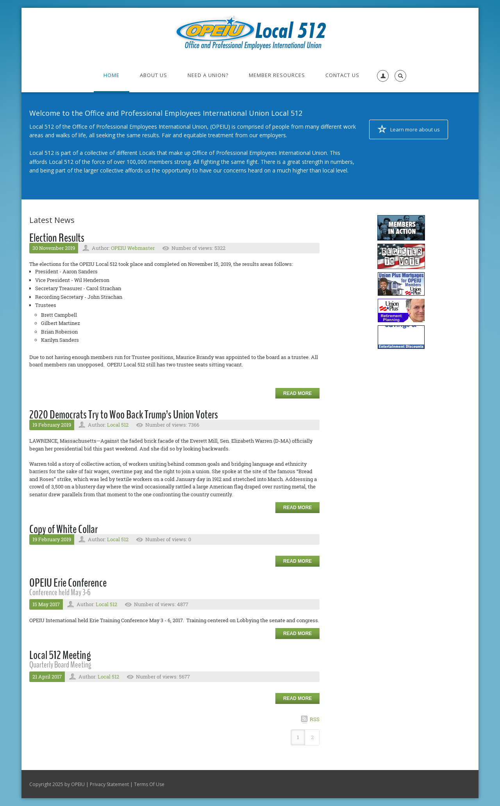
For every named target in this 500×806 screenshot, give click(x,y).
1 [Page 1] (298, 737)
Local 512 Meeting (60, 655)
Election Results (56, 238)
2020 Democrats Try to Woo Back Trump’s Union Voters (123, 415)
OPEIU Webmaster (133, 247)
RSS (315, 719)
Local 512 (118, 424)
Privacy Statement (109, 784)
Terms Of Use (149, 784)
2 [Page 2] (312, 737)
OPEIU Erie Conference (68, 583)
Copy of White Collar (63, 529)
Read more (297, 393)
